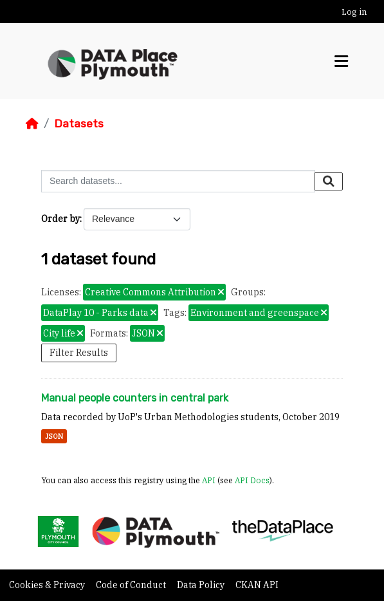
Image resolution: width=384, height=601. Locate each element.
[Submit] (329, 181)
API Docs (252, 480)
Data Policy (201, 585)
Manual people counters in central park (134, 398)
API (208, 480)
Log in (354, 11)
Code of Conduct (132, 585)
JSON (54, 436)
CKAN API (257, 585)
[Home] (32, 123)
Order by (60, 219)
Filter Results (79, 352)
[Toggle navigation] (341, 61)
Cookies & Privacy (48, 585)
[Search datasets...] (178, 181)
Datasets (79, 123)
